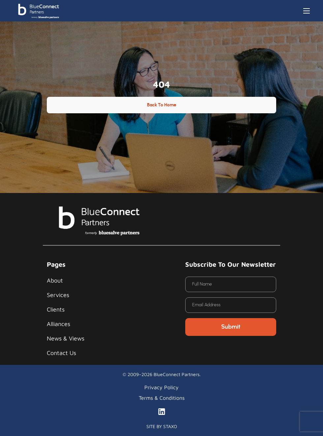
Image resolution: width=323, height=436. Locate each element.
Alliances (58, 323)
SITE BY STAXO (161, 426)
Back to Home (161, 105)
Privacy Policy (161, 387)
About (55, 280)
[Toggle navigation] (306, 11)
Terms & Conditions (162, 398)
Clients (56, 309)
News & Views (65, 338)
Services (58, 294)
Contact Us (61, 352)
